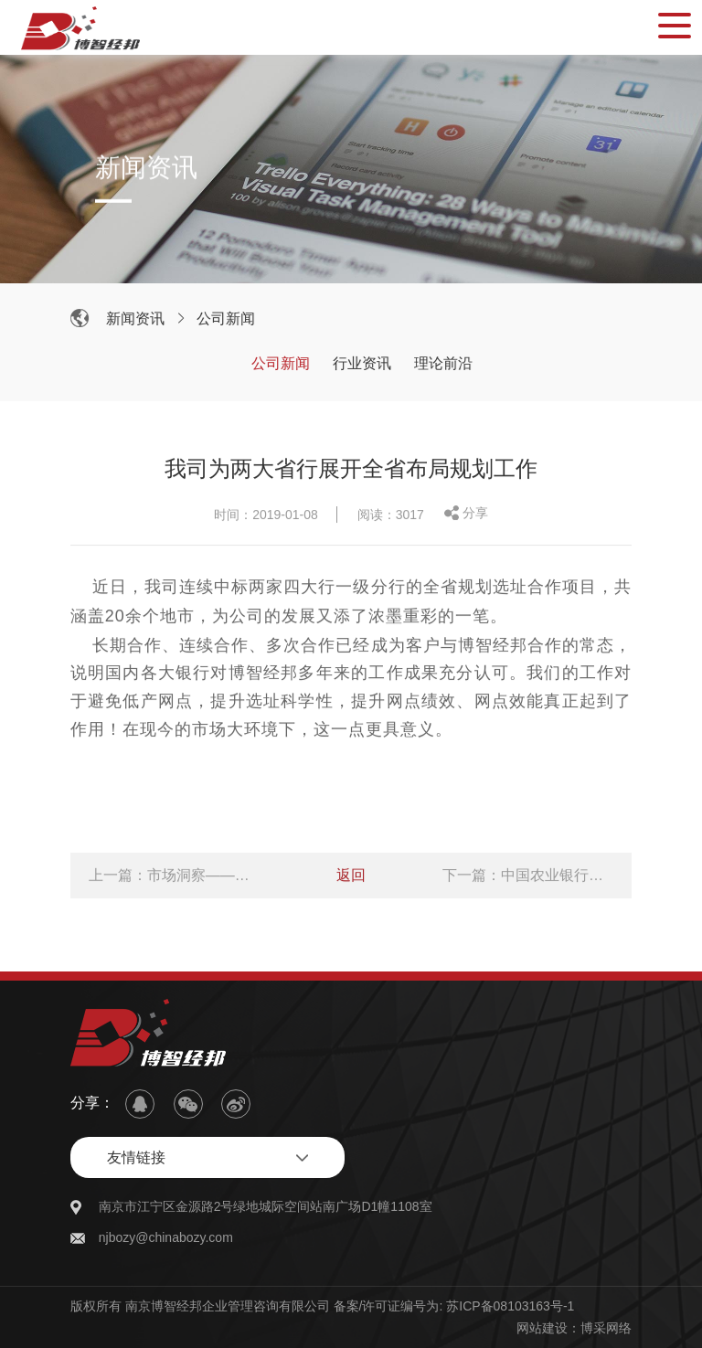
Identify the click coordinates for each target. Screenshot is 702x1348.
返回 (351, 878)
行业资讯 (364, 363)
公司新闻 (228, 318)
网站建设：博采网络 (574, 1328)
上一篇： (174, 878)
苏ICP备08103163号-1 (510, 1306)
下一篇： (527, 878)
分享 (475, 515)
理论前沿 (446, 363)
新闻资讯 (138, 318)
